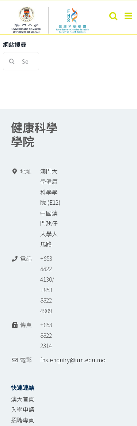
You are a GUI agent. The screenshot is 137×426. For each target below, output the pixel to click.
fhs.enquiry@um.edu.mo (73, 360)
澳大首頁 (22, 399)
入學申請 (22, 409)
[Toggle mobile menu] (129, 15)
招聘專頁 (22, 420)
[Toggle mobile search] (113, 15)
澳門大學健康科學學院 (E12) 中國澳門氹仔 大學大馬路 (50, 208)
